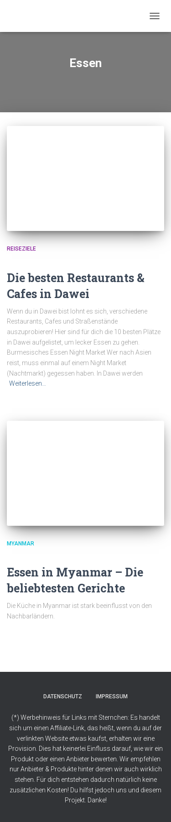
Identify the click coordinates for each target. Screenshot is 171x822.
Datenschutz (62, 696)
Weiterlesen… (27, 383)
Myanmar (20, 543)
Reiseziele (21, 249)
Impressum (112, 696)
